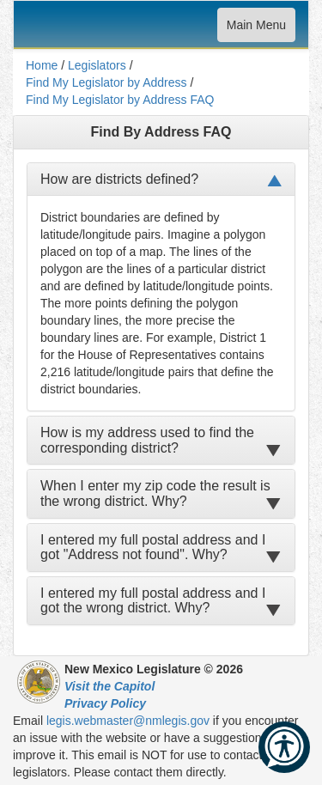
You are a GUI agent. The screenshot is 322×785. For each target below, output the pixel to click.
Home (42, 65)
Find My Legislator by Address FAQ (120, 99)
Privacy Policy (105, 703)
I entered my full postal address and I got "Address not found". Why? (152, 547)
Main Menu (256, 28)
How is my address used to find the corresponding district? (147, 440)
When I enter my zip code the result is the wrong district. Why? (155, 493)
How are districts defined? (119, 179)
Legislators (97, 65)
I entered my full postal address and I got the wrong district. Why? (152, 601)
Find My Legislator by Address (106, 82)
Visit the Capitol (109, 686)
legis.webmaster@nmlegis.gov (128, 720)
